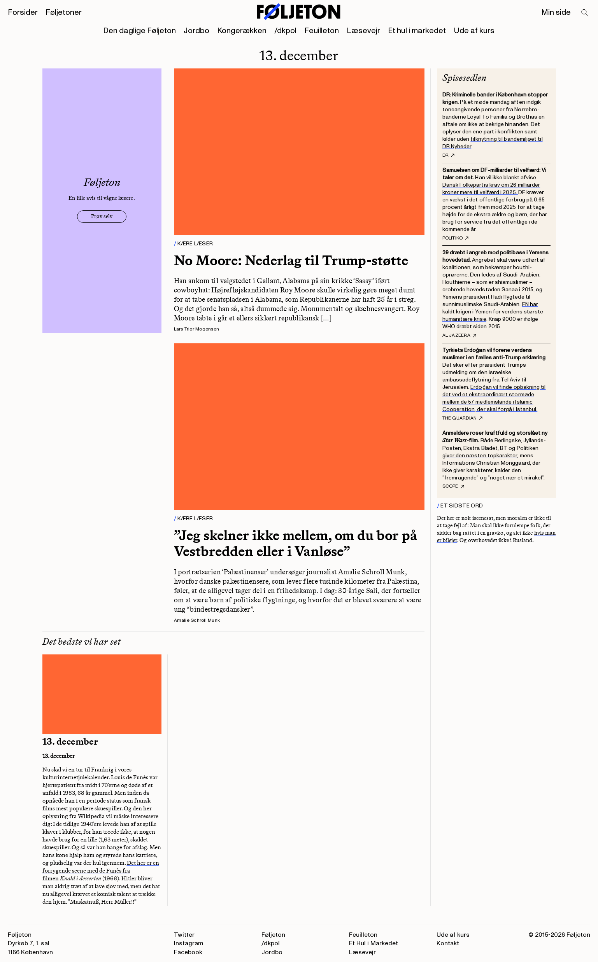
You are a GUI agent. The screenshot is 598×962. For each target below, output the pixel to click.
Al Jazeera (459, 335)
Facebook (188, 952)
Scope (453, 486)
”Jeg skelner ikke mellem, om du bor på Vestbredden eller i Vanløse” (295, 543)
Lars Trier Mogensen (196, 329)
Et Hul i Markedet (373, 943)
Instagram (188, 943)
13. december (70, 741)
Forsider (23, 12)
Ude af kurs (474, 30)
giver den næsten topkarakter (479, 455)
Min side (556, 12)
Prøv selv (101, 216)
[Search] (585, 13)
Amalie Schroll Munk (197, 620)
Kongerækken (242, 30)
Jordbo (196, 30)
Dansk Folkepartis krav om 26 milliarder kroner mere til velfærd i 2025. (491, 188)
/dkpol (285, 30)
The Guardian (462, 418)
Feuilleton (321, 30)
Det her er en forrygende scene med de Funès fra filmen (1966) (100, 870)
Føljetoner (64, 12)
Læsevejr (363, 30)
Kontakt (448, 943)
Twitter (184, 935)
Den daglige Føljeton (139, 30)
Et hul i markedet (417, 30)
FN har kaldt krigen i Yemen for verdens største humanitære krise (493, 312)
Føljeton (273, 935)
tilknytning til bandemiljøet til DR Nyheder (492, 142)
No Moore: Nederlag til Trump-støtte (291, 260)
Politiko (455, 238)
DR (448, 155)
